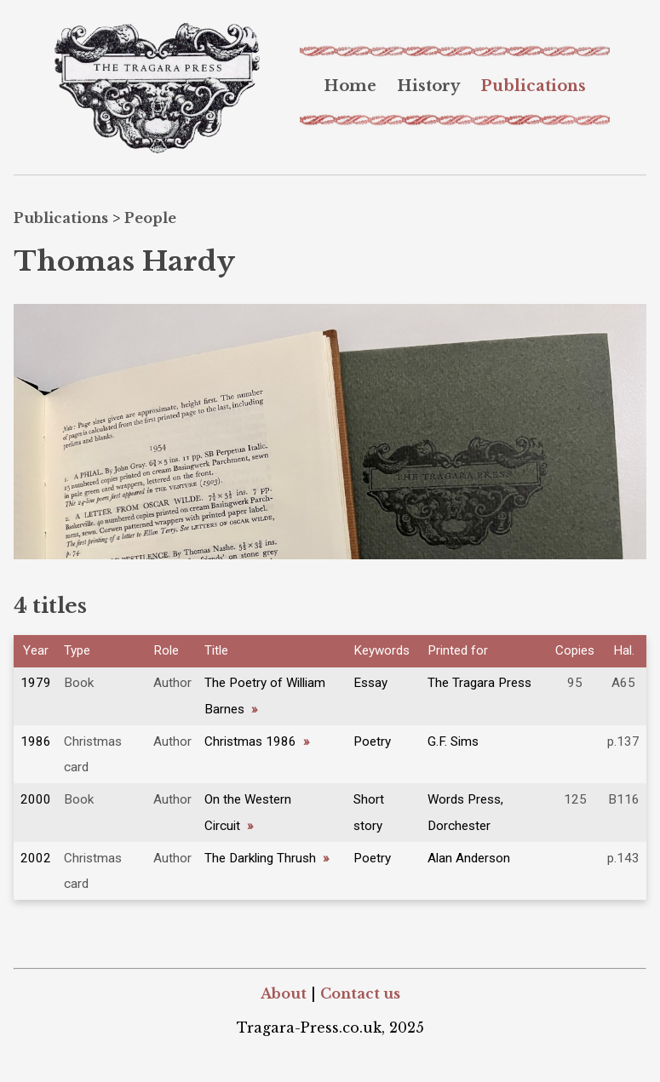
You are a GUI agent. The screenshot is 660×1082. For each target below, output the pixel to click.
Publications (533, 86)
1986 (35, 741)
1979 (35, 682)
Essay (370, 682)
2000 (35, 799)
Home (350, 86)
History (428, 86)
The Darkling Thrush (266, 858)
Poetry (372, 741)
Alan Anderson (469, 858)
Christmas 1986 (256, 741)
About (284, 993)
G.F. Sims (453, 741)
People (150, 217)
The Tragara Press (479, 682)
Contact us (360, 993)
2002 (35, 858)
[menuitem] (350, 86)
